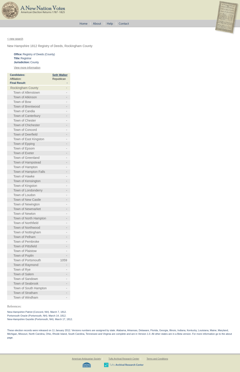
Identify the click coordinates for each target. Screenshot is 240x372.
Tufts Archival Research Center (123, 359)
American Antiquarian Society (86, 359)
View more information (27, 67)
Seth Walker (60, 75)
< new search (15, 38)
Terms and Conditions (157, 359)
